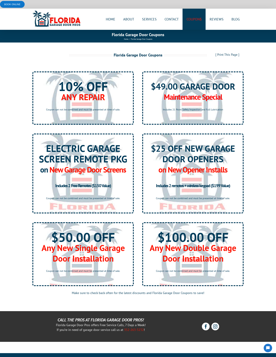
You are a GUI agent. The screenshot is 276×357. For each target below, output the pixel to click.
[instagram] (215, 326)
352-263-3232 (134, 330)
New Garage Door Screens (87, 170)
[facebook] (206, 326)
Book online (12, 4)
